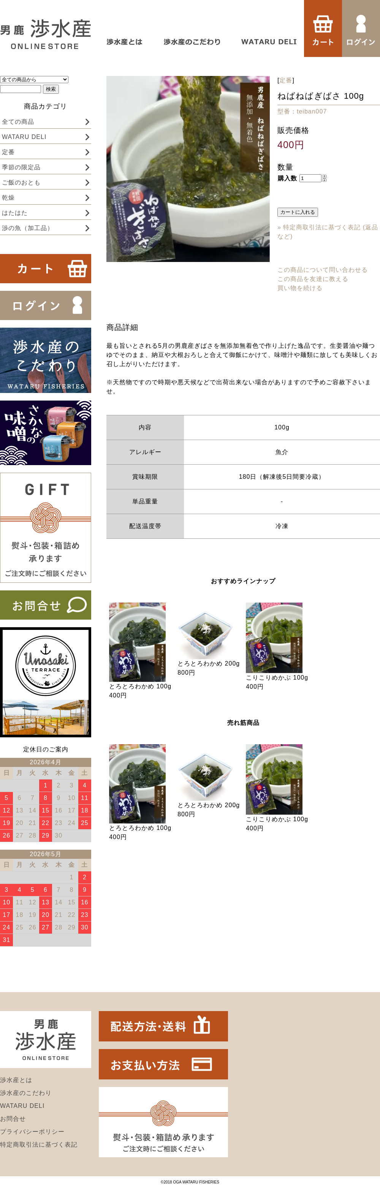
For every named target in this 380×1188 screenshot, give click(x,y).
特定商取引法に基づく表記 (39, 1144)
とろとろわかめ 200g (208, 663)
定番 (8, 152)
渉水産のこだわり (26, 1093)
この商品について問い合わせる (322, 270)
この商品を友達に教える (312, 279)
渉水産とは (16, 1080)
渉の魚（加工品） (28, 228)
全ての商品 (18, 121)
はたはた (15, 213)
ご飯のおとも (21, 182)
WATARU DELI (24, 137)
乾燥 (8, 197)
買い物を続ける (300, 288)
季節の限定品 (21, 167)
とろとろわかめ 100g (140, 686)
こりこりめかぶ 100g (277, 677)
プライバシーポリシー (32, 1131)
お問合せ (13, 1118)
